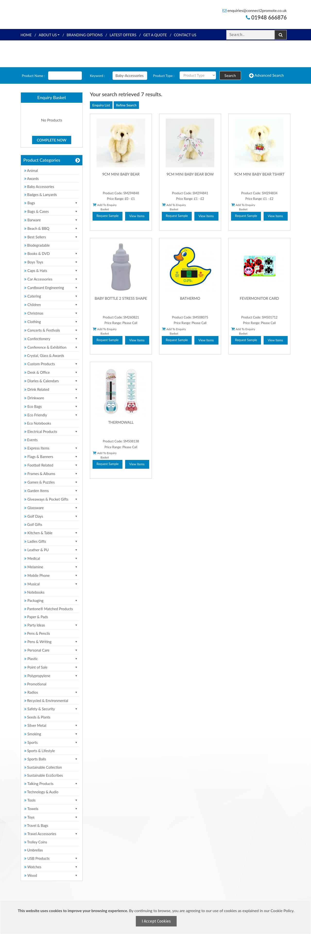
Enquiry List (101, 105)
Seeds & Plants (37, 717)
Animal (31, 170)
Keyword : (97, 76)
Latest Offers (123, 35)
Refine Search (126, 105)
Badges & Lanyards (41, 194)
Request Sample (107, 216)
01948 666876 (266, 17)
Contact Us (185, 35)
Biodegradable (37, 245)
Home (26, 35)
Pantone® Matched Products (49, 609)
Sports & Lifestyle (40, 750)
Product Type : (163, 76)
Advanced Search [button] (266, 75)
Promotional (35, 684)
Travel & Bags (36, 825)
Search (230, 75)
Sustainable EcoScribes (44, 775)
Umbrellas (33, 850)
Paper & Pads (36, 617)
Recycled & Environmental (46, 700)
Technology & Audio (41, 792)
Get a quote (155, 35)
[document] (156, 917)
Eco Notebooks (38, 423)
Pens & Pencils (37, 633)
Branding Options (85, 35)
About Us (48, 35)
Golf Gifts (33, 524)
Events (31, 440)
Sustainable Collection (43, 767)
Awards (31, 178)
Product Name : (33, 76)
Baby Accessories (39, 186)
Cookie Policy (282, 910)
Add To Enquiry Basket (105, 207)
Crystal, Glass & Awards (44, 355)
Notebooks (34, 592)
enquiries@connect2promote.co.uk (255, 10)
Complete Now (52, 140)
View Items (137, 216)
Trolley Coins (36, 842)
